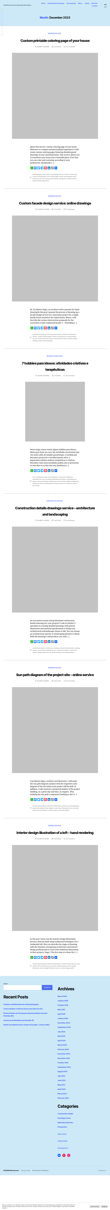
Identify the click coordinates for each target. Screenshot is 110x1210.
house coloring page (66, 183)
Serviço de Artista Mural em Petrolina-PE (20, 1055)
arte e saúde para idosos (40, 490)
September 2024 (65, 1062)
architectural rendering (69, 998)
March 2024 (63, 1080)
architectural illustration (54, 347)
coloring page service (58, 181)
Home (43, 3)
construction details (68, 670)
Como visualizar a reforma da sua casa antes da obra (25, 1043)
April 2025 (62, 1048)
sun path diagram (64, 838)
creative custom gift (71, 181)
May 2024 (62, 1071)
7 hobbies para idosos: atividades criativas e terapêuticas (55, 379)
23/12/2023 (58, 53)
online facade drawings (45, 354)
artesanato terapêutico (67, 490)
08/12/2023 (58, 709)
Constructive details (55, 514)
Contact (94, 6)
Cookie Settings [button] (95, 1206)
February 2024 (64, 1084)
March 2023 (63, 1128)
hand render (36, 1001)
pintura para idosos (45, 499)
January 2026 (64, 1035)
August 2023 (63, 1106)
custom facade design (45, 349)
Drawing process (55, 34)
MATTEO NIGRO (44, 53)
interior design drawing (63, 1001)
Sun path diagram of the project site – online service (55, 699)
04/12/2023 (58, 873)
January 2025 (63, 1053)
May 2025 (62, 1044)
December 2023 (65, 1088)
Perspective (63, 1161)
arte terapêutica (54, 490)
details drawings (65, 672)
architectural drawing (39, 347)
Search (5, 1018)
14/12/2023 (57, 222)
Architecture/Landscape (55, 3)
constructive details (38, 672)
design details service (52, 672)
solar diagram (50, 836)
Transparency (64, 1182)
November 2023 (65, 1093)
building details (37, 670)
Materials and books (55, 369)
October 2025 (64, 1040)
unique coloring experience (41, 187)
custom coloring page (39, 183)
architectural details (38, 668)
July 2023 (62, 1110)
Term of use (63, 1168)
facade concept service (60, 349)
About (87, 3)
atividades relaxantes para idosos (56, 492)
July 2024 (62, 1066)
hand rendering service (48, 1001)
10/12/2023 (57, 540)
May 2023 (62, 1119)
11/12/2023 (57, 389)
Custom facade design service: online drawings (55, 212)
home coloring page (53, 183)
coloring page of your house (41, 181)
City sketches (71, 3)
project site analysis (38, 836)
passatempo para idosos (60, 496)
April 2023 (62, 1124)
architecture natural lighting (70, 834)
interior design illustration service (54, 1003)
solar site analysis (41, 838)
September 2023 (65, 1102)
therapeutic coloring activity (68, 185)
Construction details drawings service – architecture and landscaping (55, 527)
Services (94, 3)
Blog (79, 3)
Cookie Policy (63, 1175)
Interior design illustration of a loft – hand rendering (55, 863)
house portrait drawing (52, 185)
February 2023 (64, 1133)
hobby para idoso (46, 496)
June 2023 (62, 1115)
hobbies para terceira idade (57, 494)
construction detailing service (52, 670)
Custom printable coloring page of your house (55, 43)
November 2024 (65, 1057)
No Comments (71, 53)
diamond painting (42, 494)
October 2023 (64, 1097)
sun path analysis (53, 838)
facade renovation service (46, 351)
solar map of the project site (64, 836)
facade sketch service (62, 351)
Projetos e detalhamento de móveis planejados (23, 1039)
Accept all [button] (104, 1206)
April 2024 (62, 1075)
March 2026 (63, 1031)
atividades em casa (38, 492)
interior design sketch (73, 1003)
